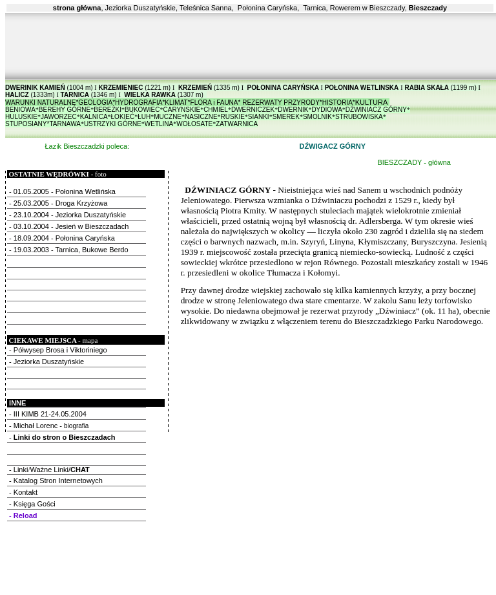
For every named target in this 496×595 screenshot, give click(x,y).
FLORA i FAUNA (214, 102)
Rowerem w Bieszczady (367, 8)
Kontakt (25, 492)
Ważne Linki (49, 469)
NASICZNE (201, 116)
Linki (21, 469)
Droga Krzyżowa (82, 203)
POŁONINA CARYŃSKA (283, 87)
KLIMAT (176, 102)
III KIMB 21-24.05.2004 (51, 414)
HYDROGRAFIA (138, 102)
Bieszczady (428, 8)
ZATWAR (229, 123)
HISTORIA (337, 102)
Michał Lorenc (35, 425)
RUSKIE (233, 116)
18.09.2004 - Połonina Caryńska (64, 238)
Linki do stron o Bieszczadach (65, 437)
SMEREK (286, 116)
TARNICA (75, 94)
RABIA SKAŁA (426, 87)
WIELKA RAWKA (150, 94)
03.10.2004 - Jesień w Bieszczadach (71, 226)
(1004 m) (79, 87)
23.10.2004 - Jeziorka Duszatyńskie (70, 215)
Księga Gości (35, 504)
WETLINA (159, 123)
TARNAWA (65, 123)
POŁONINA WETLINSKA (362, 87)
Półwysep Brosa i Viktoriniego (60, 350)
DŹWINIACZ (376, 109)
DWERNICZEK (252, 109)
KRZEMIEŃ (195, 87)
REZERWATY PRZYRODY (281, 102)
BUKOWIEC (142, 109)
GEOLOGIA (95, 102)
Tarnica (314, 8)
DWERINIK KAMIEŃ (35, 87)
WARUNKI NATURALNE (40, 102)
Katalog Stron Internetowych (58, 480)
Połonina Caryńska (267, 8)
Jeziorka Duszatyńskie (140, 8)
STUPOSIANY (25, 123)
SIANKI (258, 116)
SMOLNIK (317, 116)
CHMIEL (215, 109)
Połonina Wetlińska (87, 191)
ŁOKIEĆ (123, 116)
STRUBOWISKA (359, 116)
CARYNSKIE (182, 109)
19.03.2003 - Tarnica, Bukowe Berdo (71, 250)
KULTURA (371, 102)
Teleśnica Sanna (206, 8)
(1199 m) (463, 87)
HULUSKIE (21, 116)
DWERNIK (293, 109)
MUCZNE (167, 116)
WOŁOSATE (194, 123)
